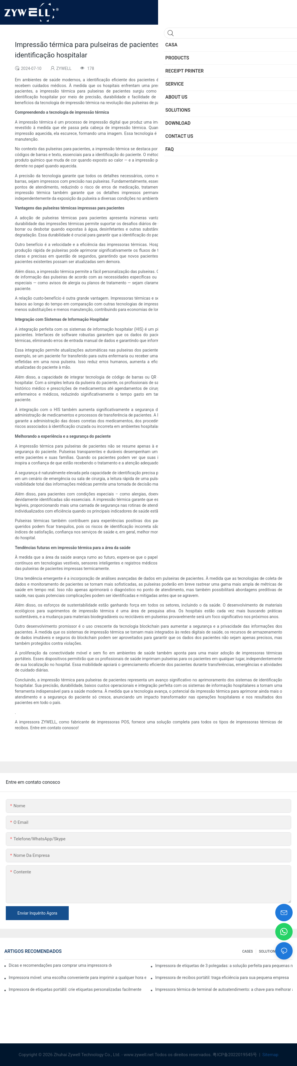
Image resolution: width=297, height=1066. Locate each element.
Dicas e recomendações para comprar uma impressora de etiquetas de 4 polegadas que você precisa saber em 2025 (60, 965)
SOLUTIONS (268, 951)
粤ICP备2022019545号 (235, 1054)
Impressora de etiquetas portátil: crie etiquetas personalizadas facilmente (75, 989)
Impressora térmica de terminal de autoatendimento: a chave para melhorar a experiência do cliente (224, 989)
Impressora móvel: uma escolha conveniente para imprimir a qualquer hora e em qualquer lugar (77, 977)
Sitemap (269, 1054)
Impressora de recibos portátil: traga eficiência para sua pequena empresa (222, 977)
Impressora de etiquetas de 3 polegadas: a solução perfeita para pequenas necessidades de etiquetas (224, 965)
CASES (247, 951)
